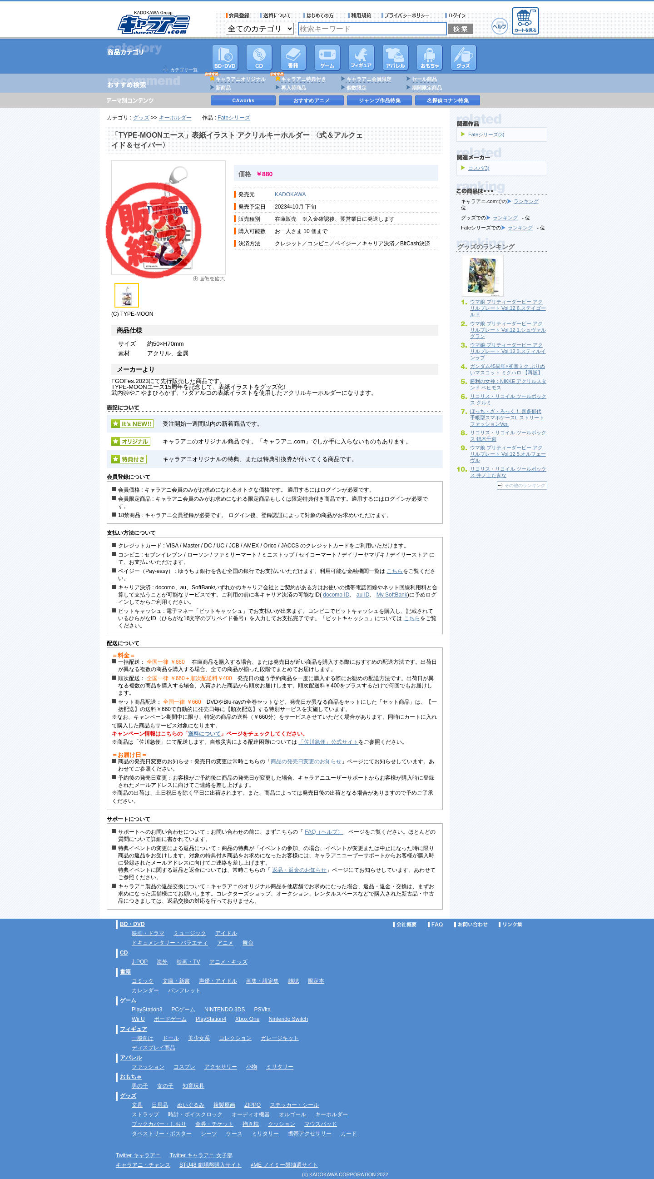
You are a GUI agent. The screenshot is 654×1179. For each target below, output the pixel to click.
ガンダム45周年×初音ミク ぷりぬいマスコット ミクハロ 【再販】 (507, 369)
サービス (320, 15)
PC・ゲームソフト (327, 58)
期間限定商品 (427, 87)
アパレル (395, 58)
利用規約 (360, 15)
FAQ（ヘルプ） (324, 832)
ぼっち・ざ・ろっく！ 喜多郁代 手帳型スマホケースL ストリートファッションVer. (507, 417)
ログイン (456, 15)
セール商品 (424, 79)
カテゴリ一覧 (184, 69)
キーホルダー (175, 117)
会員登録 (238, 15)
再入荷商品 (293, 87)
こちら (394, 571)
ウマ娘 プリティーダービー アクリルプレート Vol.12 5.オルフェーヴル (508, 454)
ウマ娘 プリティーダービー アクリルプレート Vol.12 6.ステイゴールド (508, 308)
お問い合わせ (471, 924)
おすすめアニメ (311, 100)
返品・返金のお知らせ (299, 870)
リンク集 (510, 924)
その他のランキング (525, 485)
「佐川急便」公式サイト (328, 742)
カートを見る (525, 21)
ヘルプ (499, 26)
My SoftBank (392, 595)
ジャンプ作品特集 (380, 100)
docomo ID (336, 595)
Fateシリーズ (234, 117)
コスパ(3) (478, 168)
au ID (363, 595)
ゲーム (128, 1000)
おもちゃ (429, 58)
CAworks (244, 100)
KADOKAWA (290, 194)
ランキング (526, 201)
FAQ (435, 924)
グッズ (464, 58)
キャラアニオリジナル (241, 79)
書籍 (293, 58)
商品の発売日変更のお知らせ (306, 761)
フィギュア (361, 58)
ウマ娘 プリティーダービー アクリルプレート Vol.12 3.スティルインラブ (508, 351)
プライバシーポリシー (408, 15)
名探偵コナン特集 (448, 100)
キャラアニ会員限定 (369, 79)
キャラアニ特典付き (303, 79)
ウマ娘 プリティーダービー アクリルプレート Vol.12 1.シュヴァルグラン (508, 330)
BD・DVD (132, 924)
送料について (276, 15)
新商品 (223, 87)
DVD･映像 (225, 58)
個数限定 (357, 87)
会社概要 (404, 924)
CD (259, 58)
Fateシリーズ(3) (486, 134)
